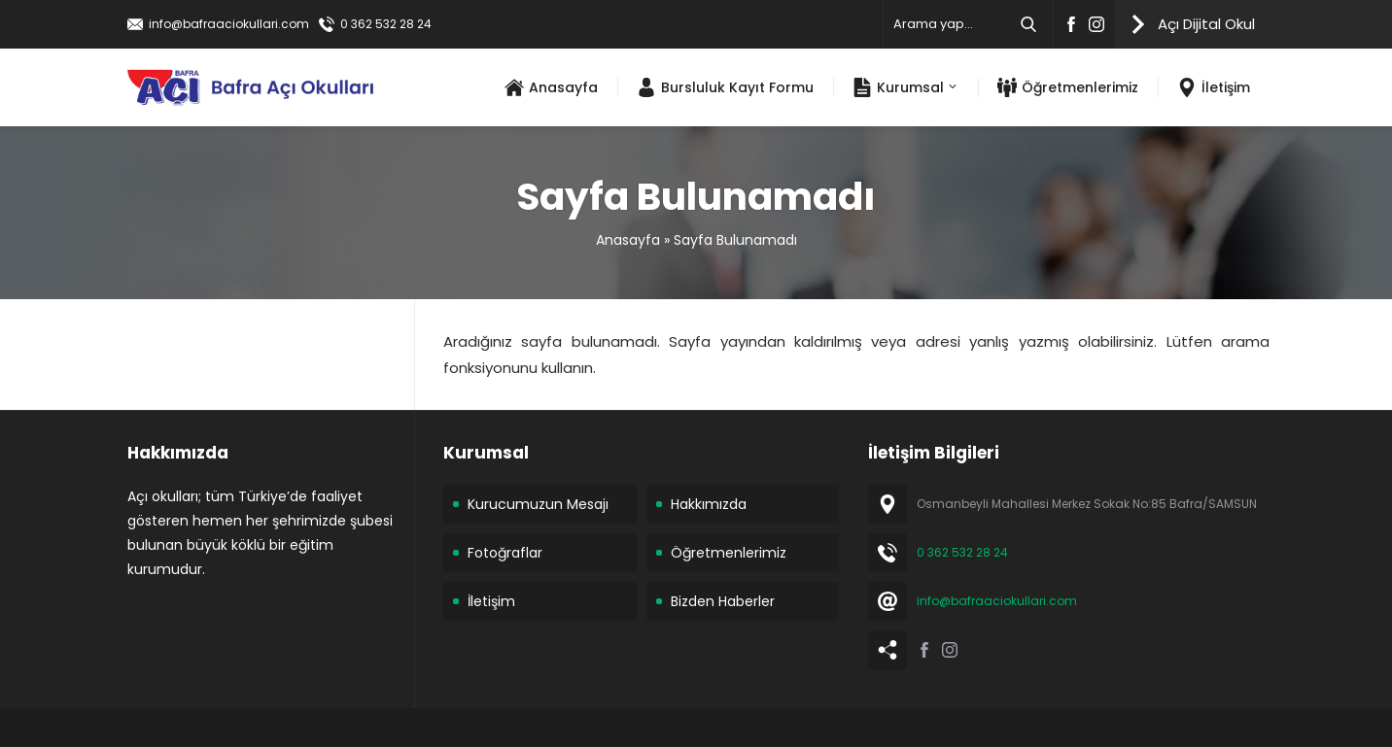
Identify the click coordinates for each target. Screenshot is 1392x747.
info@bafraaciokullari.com (229, 24)
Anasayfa (628, 240)
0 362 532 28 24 (386, 24)
